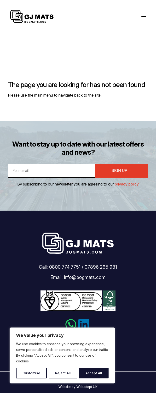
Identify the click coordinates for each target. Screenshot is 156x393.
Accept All (94, 373)
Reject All (63, 373)
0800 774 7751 (65, 267)
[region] (62, 355)
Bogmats (32, 16)
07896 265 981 (101, 267)
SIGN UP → (121, 171)
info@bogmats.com (84, 277)
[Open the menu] (143, 16)
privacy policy (127, 184)
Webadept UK (87, 387)
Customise (31, 373)
